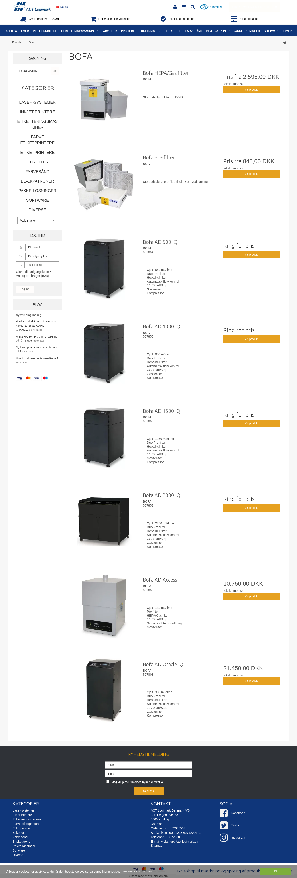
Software (37, 200)
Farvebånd (37, 171)
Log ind (24, 289)
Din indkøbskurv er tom (256, 6)
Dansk (62, 6)
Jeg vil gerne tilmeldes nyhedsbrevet (152, 781)
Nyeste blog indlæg (28, 315)
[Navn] (148, 764)
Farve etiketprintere (37, 140)
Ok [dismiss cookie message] (276, 871)
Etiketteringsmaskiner (37, 124)
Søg (54, 70)
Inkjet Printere (37, 112)
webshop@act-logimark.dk (179, 841)
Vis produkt (251, 89)
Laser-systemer (37, 102)
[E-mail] (148, 773)
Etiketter (37, 162)
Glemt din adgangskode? (33, 272)
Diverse (37, 210)
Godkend (148, 791)
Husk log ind (34, 264)
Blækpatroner (37, 181)
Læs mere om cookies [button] (136, 871)
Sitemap (156, 845)
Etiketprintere (37, 152)
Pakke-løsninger (37, 191)
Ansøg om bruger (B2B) (32, 276)
